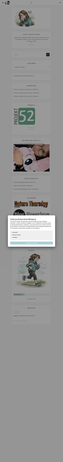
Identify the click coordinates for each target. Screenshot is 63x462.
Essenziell (14, 232)
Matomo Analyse (16, 234)
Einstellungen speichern (31, 243)
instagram (14, 237)
